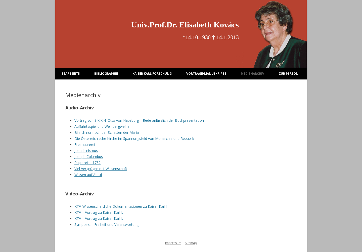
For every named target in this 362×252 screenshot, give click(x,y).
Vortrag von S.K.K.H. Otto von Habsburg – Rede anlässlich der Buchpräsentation (139, 120)
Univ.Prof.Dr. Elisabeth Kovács (185, 24)
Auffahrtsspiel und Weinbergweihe (101, 126)
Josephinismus (86, 150)
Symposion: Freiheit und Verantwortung (106, 224)
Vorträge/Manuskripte (206, 73)
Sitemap (191, 243)
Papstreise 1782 (87, 162)
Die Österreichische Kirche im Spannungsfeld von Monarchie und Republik (134, 138)
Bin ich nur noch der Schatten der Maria (106, 132)
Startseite (71, 73)
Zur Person (288, 73)
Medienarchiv (252, 73)
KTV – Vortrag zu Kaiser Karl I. (98, 212)
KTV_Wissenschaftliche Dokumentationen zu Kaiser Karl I (120, 206)
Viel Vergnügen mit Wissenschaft (100, 168)
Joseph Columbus (88, 156)
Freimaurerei (84, 144)
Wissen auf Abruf (88, 174)
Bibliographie (106, 73)
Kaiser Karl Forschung (152, 73)
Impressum (173, 243)
